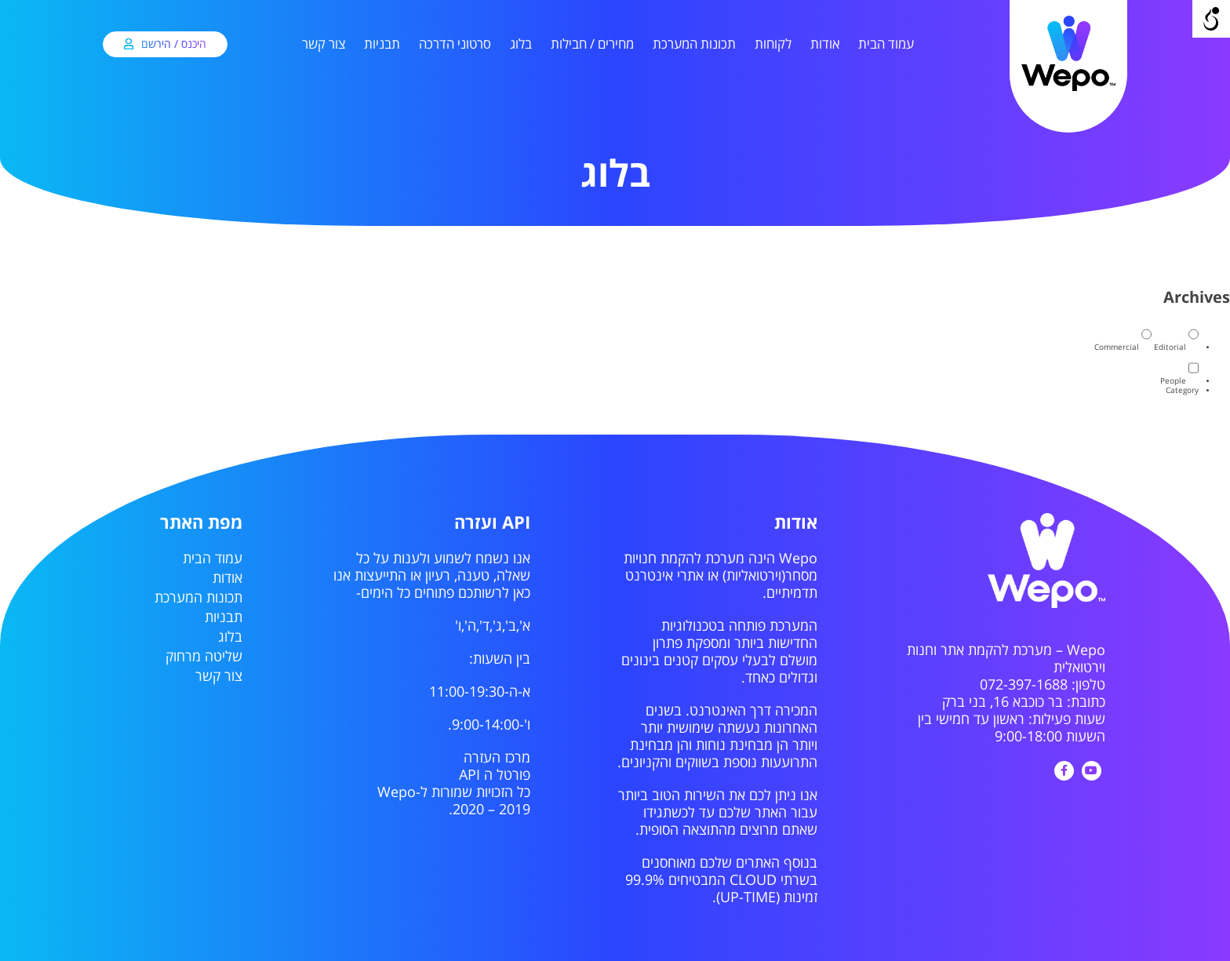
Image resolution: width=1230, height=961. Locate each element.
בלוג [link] (521, 44)
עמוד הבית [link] (886, 44)
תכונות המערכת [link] (694, 44)
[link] (1068, 88)
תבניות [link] (382, 44)
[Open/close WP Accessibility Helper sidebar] (1211, 19)
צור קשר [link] (323, 44)
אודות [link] (825, 44)
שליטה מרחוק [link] (204, 656)
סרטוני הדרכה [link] (455, 44)
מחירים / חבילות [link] (592, 44)
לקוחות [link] (773, 44)
